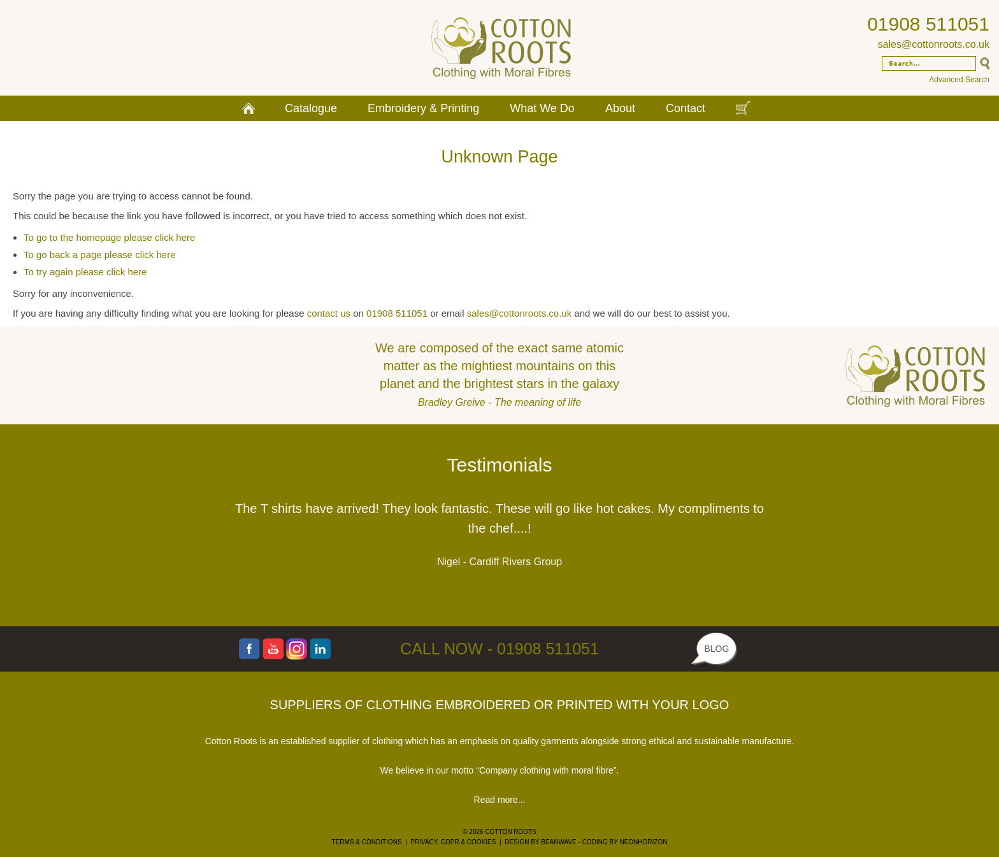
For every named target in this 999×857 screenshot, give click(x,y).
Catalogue (311, 108)
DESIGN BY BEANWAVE (541, 842)
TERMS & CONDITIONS (367, 842)
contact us (328, 313)
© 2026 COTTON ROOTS (499, 831)
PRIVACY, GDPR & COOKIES (453, 842)
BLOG (716, 649)
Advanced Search (959, 79)
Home (248, 108)
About (620, 108)
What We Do (542, 108)
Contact (685, 108)
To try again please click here (85, 271)
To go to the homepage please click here (109, 237)
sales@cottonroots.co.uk (933, 44)
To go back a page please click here (99, 254)
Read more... (500, 800)
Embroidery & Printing (423, 108)
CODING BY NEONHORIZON (625, 842)
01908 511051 (928, 23)
